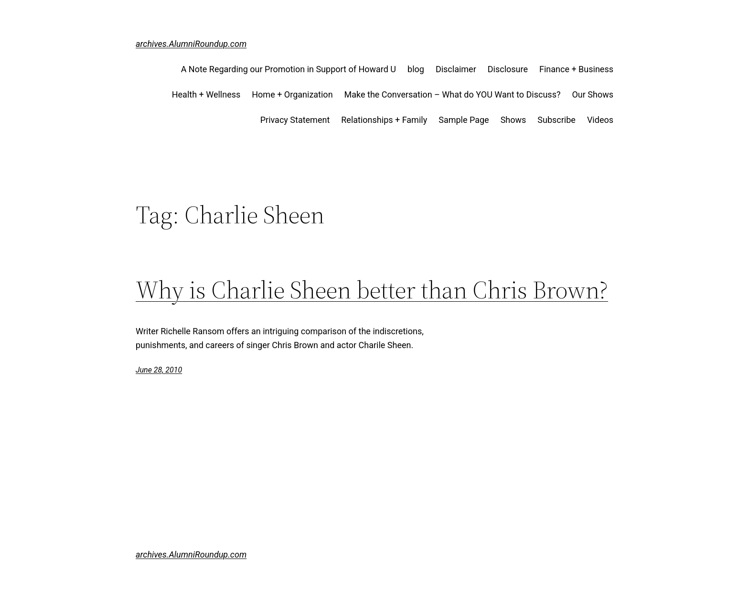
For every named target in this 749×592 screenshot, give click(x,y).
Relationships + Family (384, 120)
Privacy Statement (295, 120)
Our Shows (592, 94)
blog (415, 69)
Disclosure (508, 69)
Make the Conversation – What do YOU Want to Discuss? (452, 94)
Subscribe (556, 120)
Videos (600, 120)
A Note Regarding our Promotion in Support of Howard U (288, 69)
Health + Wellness (206, 94)
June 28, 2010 (159, 369)
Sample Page (464, 120)
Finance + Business (576, 69)
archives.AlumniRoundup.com (191, 44)
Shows (513, 120)
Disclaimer (456, 69)
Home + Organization (292, 94)
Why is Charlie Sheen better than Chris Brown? (372, 289)
